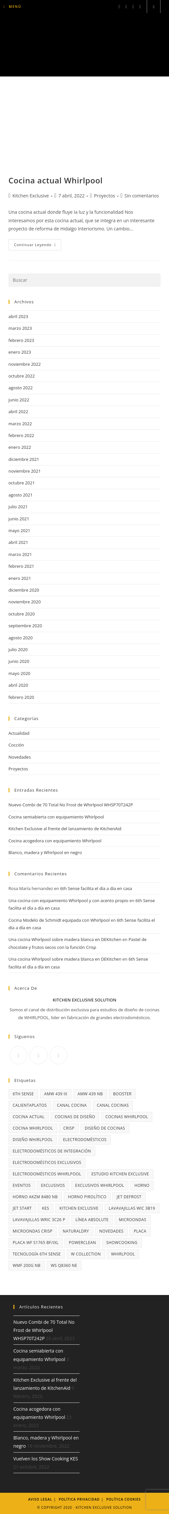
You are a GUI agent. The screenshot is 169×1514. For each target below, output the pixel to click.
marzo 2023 (20, 328)
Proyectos (104, 196)
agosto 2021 (21, 495)
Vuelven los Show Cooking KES (45, 1458)
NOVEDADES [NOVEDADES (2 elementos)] (111, 1231)
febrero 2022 (21, 435)
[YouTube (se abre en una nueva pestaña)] (140, 6)
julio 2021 (18, 507)
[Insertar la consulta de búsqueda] (84, 280)
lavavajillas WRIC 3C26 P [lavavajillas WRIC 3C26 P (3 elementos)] (39, 1219)
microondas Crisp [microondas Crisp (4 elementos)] (32, 1231)
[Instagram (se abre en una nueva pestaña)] (126, 6)
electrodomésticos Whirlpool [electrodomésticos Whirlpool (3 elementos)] (47, 1174)
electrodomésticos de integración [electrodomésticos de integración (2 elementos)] (52, 1151)
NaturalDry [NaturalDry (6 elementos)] (76, 1231)
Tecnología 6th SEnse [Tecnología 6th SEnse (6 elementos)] (37, 1254)
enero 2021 (20, 578)
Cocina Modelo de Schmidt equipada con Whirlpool (59, 920)
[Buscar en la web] (153, 6)
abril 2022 (18, 411)
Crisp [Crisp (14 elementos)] (68, 1128)
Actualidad (19, 733)
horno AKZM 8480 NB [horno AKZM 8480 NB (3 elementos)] (35, 1197)
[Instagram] (38, 1055)
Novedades (20, 757)
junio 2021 (19, 519)
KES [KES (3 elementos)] (45, 1208)
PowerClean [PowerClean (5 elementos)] (82, 1242)
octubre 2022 (22, 376)
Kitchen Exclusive (30, 196)
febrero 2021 (21, 566)
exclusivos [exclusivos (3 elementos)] (53, 1185)
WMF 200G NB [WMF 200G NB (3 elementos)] (27, 1265)
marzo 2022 (20, 424)
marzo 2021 (20, 554)
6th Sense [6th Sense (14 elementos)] (23, 1094)
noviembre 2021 (25, 471)
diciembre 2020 (24, 590)
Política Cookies (123, 1499)
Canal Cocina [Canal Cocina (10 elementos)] (71, 1105)
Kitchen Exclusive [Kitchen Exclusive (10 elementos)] (78, 1208)
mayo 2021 (19, 530)
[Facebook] (18, 1055)
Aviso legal (40, 1499)
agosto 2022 (21, 388)
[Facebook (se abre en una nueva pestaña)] (119, 6)
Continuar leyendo (38, 246)
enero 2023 (20, 352)
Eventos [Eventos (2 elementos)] (22, 1185)
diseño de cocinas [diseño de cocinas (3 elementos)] (105, 1128)
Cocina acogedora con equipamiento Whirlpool (55, 841)
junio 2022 (19, 400)
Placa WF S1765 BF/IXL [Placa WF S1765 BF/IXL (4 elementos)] (36, 1242)
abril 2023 (18, 316)
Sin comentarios (141, 196)
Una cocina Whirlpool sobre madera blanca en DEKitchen (65, 939)
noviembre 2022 (25, 364)
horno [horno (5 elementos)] (141, 1185)
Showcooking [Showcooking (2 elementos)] (122, 1242)
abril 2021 (18, 542)
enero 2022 (20, 447)
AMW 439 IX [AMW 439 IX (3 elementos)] (55, 1094)
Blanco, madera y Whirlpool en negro (45, 852)
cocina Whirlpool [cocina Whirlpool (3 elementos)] (33, 1128)
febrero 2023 (21, 340)
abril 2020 (18, 685)
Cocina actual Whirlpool (56, 180)
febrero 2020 (21, 697)
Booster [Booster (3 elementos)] (122, 1094)
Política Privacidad (79, 1499)
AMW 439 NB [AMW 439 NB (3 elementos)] (90, 1094)
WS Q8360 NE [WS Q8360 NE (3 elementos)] (64, 1265)
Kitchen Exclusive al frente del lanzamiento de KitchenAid (65, 829)
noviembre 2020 (25, 602)
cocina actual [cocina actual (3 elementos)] (29, 1116)
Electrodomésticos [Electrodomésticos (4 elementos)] (84, 1139)
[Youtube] (58, 1055)
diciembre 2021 (24, 459)
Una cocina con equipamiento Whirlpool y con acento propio (68, 900)
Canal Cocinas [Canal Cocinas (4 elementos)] (113, 1105)
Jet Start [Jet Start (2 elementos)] (22, 1208)
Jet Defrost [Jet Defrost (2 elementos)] (129, 1197)
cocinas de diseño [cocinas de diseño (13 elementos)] (75, 1116)
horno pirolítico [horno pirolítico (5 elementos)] (87, 1197)
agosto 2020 (21, 638)
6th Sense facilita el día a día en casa (96, 888)
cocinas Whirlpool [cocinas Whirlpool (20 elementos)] (126, 1116)
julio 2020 (18, 649)
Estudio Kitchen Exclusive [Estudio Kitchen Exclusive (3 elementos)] (120, 1174)
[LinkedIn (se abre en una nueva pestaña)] (133, 6)
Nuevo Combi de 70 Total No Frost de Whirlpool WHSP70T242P (71, 805)
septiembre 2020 (25, 626)
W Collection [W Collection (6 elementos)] (86, 1254)
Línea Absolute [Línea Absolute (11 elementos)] (92, 1219)
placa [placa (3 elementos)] (140, 1231)
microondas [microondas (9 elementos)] (132, 1219)
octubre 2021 (22, 483)
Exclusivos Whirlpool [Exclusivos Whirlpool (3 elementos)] (99, 1185)
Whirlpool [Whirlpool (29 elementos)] (123, 1254)
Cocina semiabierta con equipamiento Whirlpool (56, 817)
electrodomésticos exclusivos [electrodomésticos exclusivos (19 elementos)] (47, 1162)
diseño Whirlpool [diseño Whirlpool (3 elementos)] (33, 1139)
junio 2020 (19, 661)
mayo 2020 (19, 673)
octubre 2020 (22, 614)
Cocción (16, 745)
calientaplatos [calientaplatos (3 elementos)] (30, 1105)
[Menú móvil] (12, 6)
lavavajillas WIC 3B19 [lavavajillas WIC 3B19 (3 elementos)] (132, 1208)
